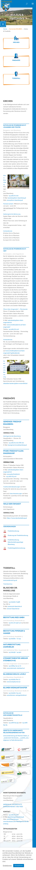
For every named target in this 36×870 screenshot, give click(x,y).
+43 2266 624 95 (13, 722)
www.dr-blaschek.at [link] (13, 608)
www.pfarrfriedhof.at (13, 474)
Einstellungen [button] (7, 865)
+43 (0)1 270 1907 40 (15, 623)
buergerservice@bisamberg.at (17, 445)
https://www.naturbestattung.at (17, 518)
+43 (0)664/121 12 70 (15, 666)
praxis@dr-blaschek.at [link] (15, 606)
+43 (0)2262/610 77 (14, 679)
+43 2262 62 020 (13, 195)
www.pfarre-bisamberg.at (15, 200)
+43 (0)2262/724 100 (15, 693)
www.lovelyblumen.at (13, 682)
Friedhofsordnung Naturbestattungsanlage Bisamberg (15, 542)
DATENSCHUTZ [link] (17, 804)
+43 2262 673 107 (14, 329)
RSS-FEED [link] (19, 806)
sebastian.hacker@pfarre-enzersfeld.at (15, 383)
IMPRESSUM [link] (7, 804)
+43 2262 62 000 (14, 815)
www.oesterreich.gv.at (10, 580)
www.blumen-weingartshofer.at (16, 695)
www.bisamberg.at (12, 819)
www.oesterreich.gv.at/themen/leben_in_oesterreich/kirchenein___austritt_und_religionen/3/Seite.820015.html (16, 738)
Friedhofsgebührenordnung (16, 548)
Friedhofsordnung (13, 531)
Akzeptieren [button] (18, 865)
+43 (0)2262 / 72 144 (15, 638)
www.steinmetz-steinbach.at (16, 668)
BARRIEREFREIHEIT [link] (9, 806)
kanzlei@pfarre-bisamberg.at (17, 198)
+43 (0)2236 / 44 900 (15, 652)
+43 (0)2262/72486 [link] (14, 602)
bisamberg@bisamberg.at (16, 817)
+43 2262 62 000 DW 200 (16, 443)
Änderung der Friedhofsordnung (18, 535)
